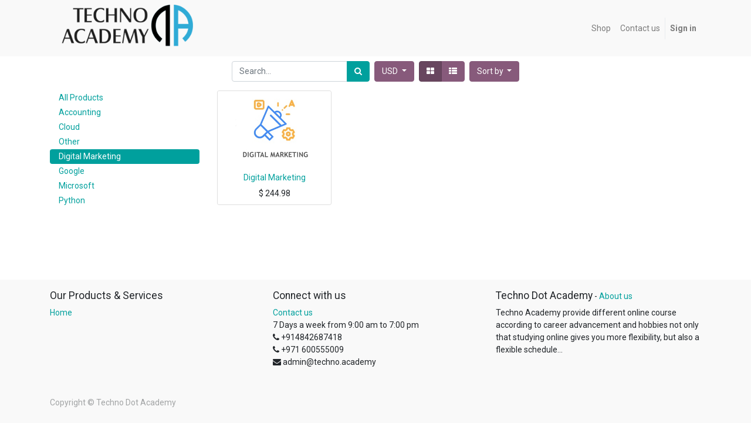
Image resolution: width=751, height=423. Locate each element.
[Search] (358, 71)
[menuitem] (601, 28)
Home (61, 312)
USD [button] (391, 71)
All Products (81, 97)
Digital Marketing (274, 177)
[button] (494, 71)
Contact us (293, 312)
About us (615, 296)
